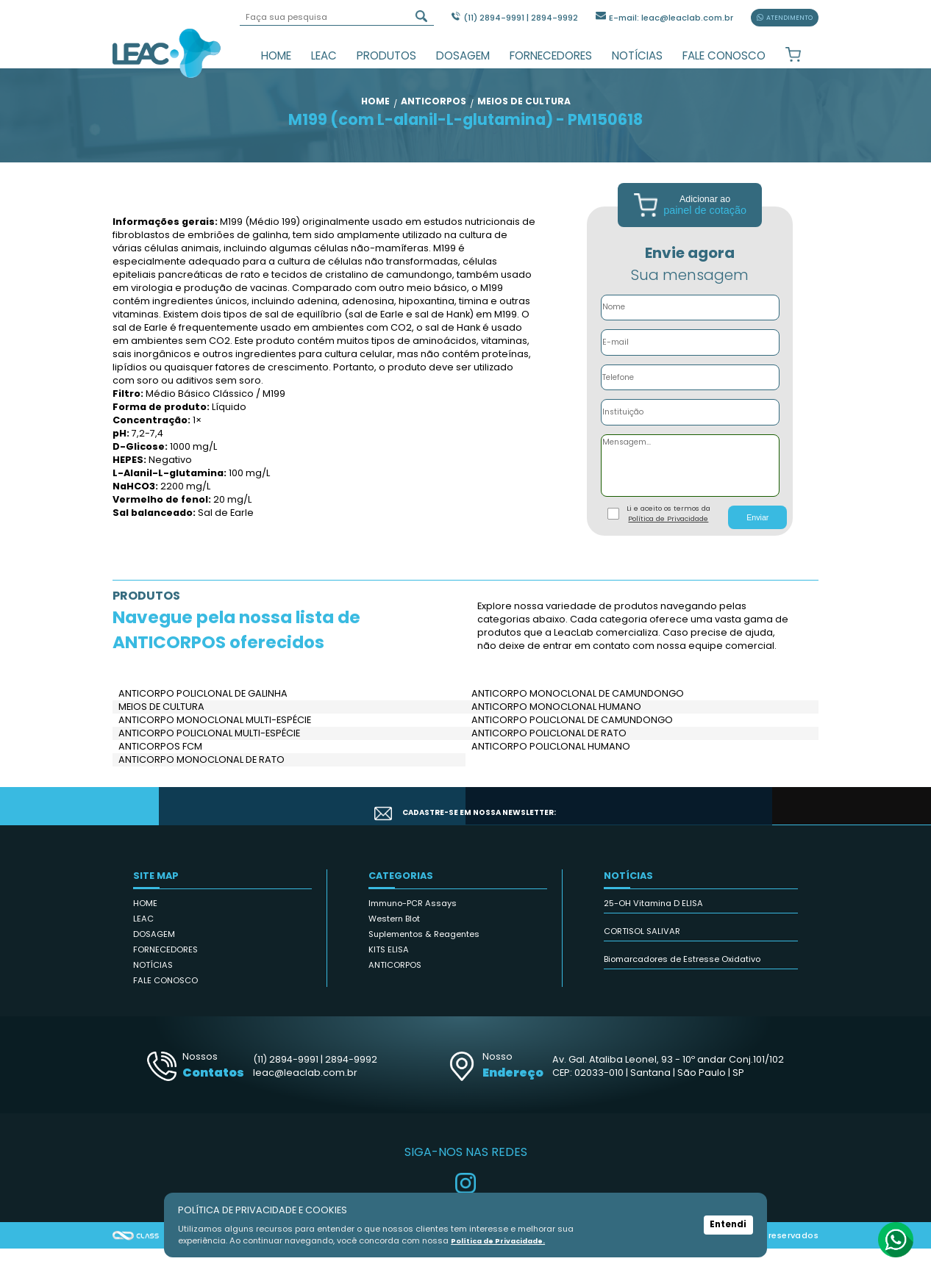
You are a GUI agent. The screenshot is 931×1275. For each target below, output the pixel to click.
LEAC (324, 55)
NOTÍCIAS (637, 55)
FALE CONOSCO (724, 55)
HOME (276, 55)
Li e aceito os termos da (668, 540)
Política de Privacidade (668, 545)
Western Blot (394, 945)
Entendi (728, 1224)
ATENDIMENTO (785, 17)
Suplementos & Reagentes (423, 960)
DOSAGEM (463, 55)
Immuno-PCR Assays (412, 929)
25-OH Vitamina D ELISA (653, 929)
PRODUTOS (386, 55)
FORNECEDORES (551, 55)
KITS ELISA (388, 976)
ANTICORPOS (394, 991)
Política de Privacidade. (504, 1240)
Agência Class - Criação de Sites (136, 1262)
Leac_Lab (167, 53)
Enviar (757, 543)
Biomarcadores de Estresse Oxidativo (682, 985)
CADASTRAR (751, 832)
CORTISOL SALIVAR (642, 957)
